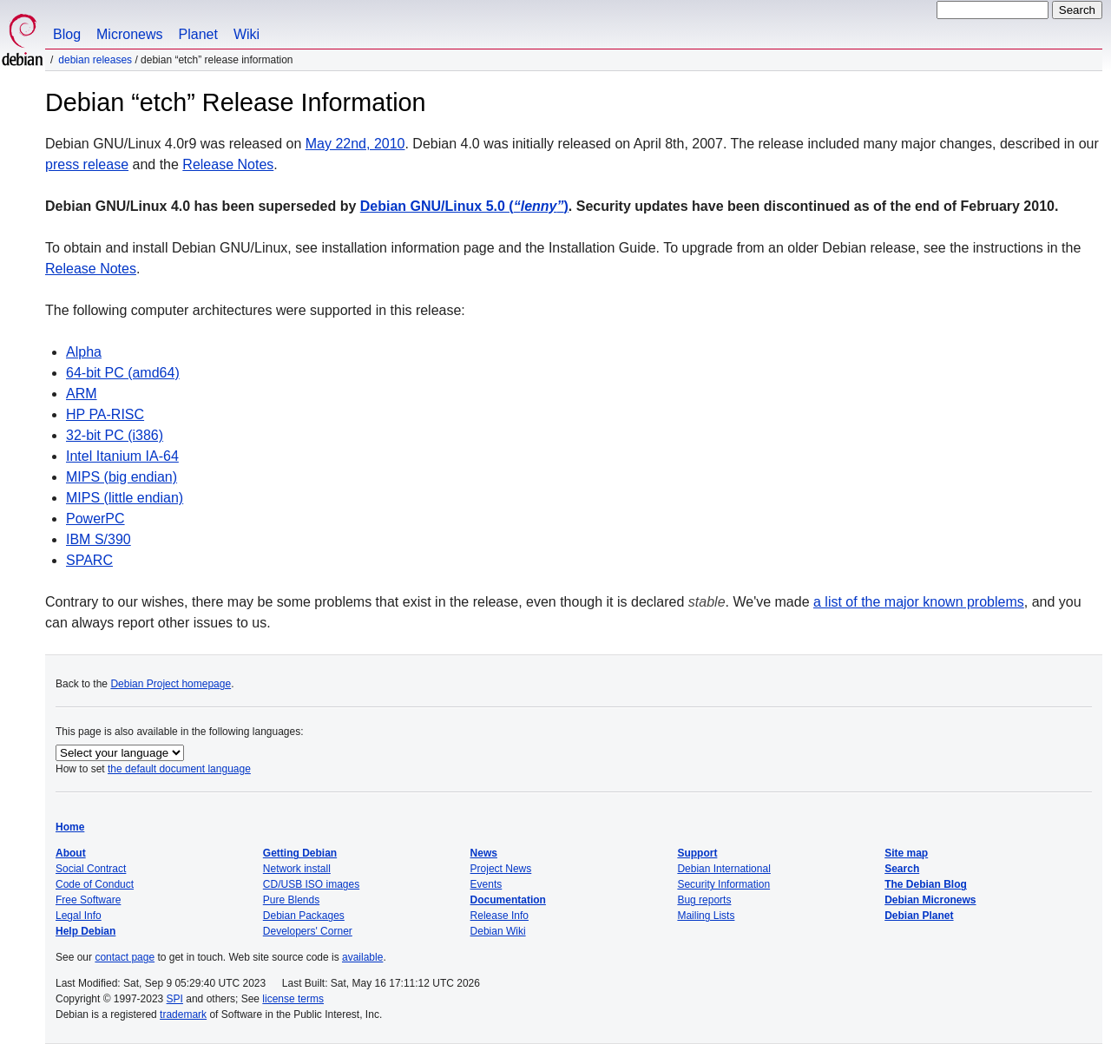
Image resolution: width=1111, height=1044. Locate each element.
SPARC (89, 560)
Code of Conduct (95, 884)
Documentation (508, 900)
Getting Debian (300, 853)
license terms (293, 999)
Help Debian (85, 931)
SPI (175, 999)
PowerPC (95, 518)
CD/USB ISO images (311, 884)
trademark (183, 1014)
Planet (198, 34)
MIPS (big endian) (121, 476)
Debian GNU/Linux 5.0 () (464, 206)
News (483, 853)
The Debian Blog (925, 884)
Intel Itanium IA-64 (122, 456)
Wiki (246, 34)
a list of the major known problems (918, 601)
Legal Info (79, 915)
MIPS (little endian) (124, 497)
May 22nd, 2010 (355, 143)
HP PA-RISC (105, 414)
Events (486, 884)
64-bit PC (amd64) (123, 372)
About (71, 853)
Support (697, 853)
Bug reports (704, 900)
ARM (81, 393)
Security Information (723, 884)
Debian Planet (918, 915)
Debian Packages (304, 915)
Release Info (499, 915)
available (362, 957)
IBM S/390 (98, 539)
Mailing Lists (705, 915)
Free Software (88, 900)
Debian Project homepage (170, 684)
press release (86, 164)
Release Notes (227, 164)
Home (70, 827)
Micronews (129, 34)
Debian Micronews (930, 900)
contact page (124, 957)
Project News (501, 869)
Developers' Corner (307, 931)
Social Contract (91, 869)
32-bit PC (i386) (114, 435)
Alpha (84, 352)
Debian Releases (95, 60)
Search (901, 869)
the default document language (179, 769)
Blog (67, 34)
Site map (906, 853)
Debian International (723, 869)
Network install (297, 869)
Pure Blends (291, 900)
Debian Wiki (498, 931)
